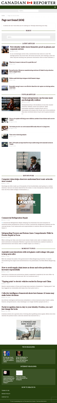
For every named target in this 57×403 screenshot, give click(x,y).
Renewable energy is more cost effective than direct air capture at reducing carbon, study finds (31, 87)
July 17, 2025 (6, 220)
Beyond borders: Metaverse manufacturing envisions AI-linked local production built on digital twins (31, 71)
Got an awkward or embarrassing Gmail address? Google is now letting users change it (8, 379)
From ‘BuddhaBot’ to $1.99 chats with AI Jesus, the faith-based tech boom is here (22, 359)
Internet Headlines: (28, 366)
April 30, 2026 (6, 297)
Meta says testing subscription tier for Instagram (21, 378)
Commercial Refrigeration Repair (15, 218)
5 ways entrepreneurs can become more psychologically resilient (37, 99)
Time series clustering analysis (17, 134)
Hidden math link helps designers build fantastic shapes (24, 78)
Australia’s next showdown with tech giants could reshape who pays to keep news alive (28, 253)
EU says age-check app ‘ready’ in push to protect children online (8, 359)
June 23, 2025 (6, 237)
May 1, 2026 (6, 183)
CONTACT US (5, 397)
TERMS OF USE (5, 390)
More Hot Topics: (28, 248)
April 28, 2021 (13, 146)
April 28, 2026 (6, 311)
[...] (53, 57)
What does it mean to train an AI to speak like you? (23, 62)
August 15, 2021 (13, 122)
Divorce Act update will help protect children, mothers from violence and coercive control (32, 119)
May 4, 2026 (14, 51)
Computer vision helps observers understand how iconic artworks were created (27, 180)
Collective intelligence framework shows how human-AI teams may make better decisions (28, 294)
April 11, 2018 (13, 136)
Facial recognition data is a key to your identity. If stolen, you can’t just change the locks (27, 308)
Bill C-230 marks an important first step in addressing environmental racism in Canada (31, 143)
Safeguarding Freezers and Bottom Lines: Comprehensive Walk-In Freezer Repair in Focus (27, 234)
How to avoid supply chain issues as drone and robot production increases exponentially (27, 269)
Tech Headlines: (28, 347)
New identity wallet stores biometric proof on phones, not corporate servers (32, 48)
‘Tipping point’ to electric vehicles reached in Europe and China (26, 281)
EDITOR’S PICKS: (28, 176)
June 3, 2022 (26, 102)
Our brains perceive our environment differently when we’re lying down (29, 126)
